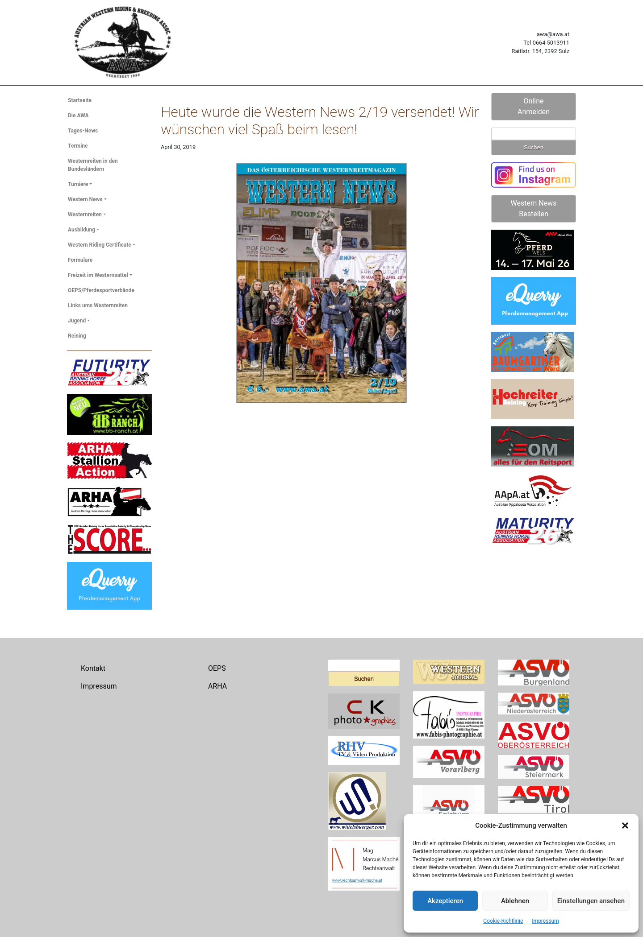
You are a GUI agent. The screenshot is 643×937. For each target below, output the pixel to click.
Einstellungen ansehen (591, 901)
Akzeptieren (445, 901)
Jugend (77, 321)
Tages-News (83, 131)
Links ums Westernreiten (98, 305)
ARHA (217, 686)
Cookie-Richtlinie (503, 921)
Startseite (80, 100)
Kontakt (93, 668)
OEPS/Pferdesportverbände (101, 290)
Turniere (78, 184)
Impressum (545, 921)
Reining (77, 336)
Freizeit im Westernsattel (98, 275)
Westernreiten (85, 214)
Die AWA (78, 115)
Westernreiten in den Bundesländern (93, 165)
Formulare (80, 260)
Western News (85, 199)
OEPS (217, 668)
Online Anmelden (534, 106)
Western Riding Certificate (99, 245)
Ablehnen (515, 901)
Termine (78, 146)
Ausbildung (81, 230)
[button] (625, 825)
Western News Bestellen (534, 208)
